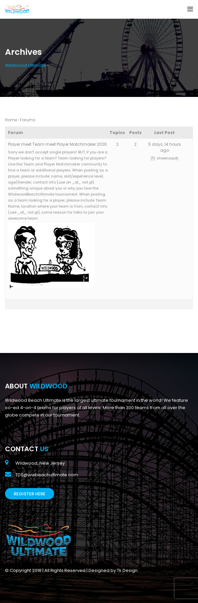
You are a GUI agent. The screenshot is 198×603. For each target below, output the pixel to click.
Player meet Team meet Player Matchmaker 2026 (57, 144)
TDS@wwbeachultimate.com (46, 475)
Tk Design (127, 570)
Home (11, 120)
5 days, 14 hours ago (164, 147)
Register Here (29, 494)
